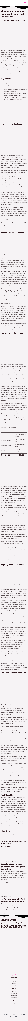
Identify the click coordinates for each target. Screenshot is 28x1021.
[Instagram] (12, 975)
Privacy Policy (14, 1004)
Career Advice (14, 997)
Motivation (14, 995)
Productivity (14, 993)
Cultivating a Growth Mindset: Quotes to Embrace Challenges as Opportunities (13, 866)
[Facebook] (15, 975)
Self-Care (14, 991)
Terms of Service (14, 1006)
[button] (14, 43)
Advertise (14, 985)
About (14, 981)
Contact (14, 983)
